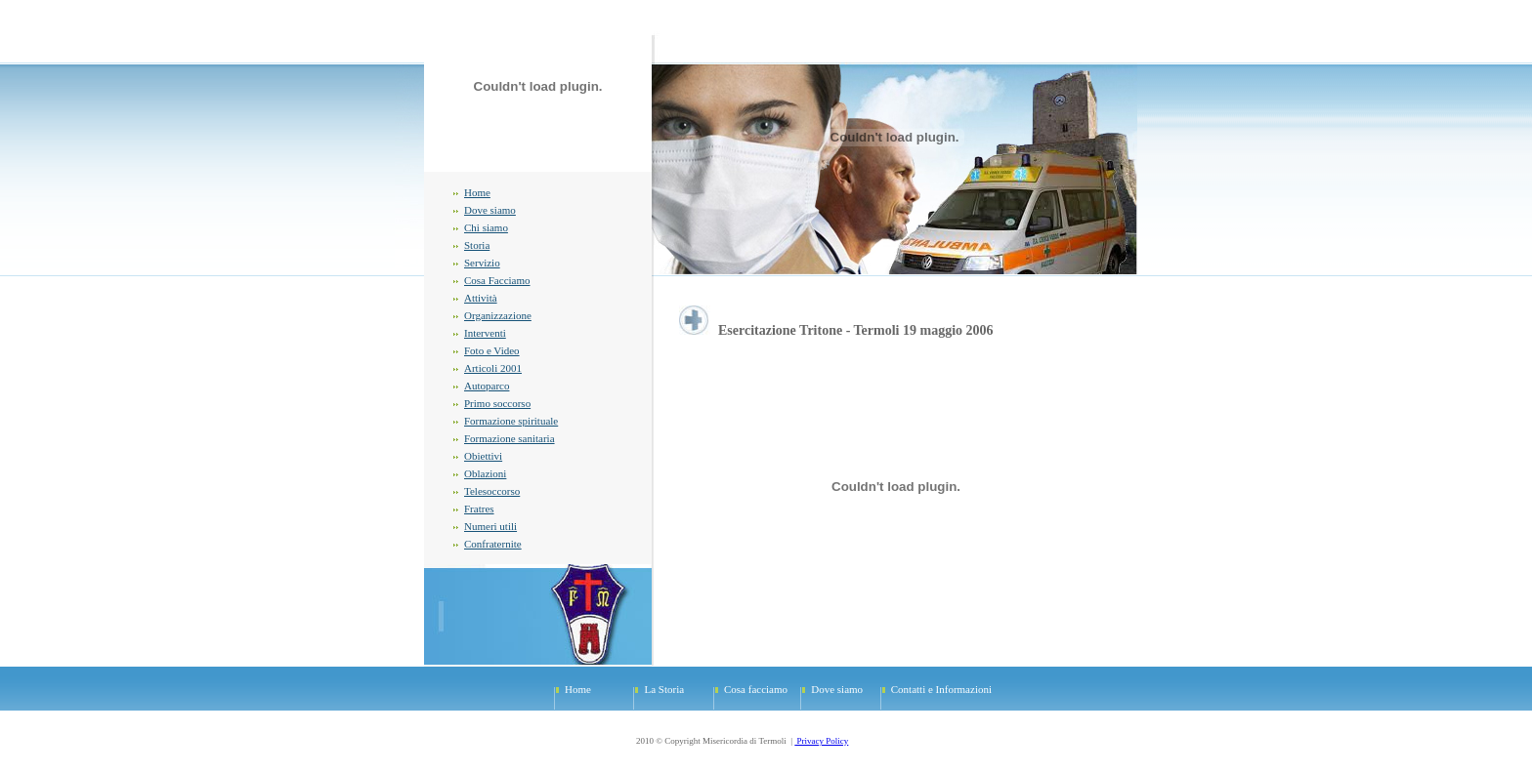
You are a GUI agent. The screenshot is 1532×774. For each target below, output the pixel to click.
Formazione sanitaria (509, 438)
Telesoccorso (492, 491)
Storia (476, 245)
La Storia (664, 689)
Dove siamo (490, 210)
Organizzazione (498, 315)
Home (477, 192)
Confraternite (493, 544)
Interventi (485, 333)
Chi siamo (486, 227)
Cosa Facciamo (497, 280)
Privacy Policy (821, 741)
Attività (480, 298)
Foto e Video (492, 350)
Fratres (479, 508)
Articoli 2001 (493, 368)
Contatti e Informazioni (941, 689)
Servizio (482, 262)
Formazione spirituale (511, 421)
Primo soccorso (497, 403)
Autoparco (486, 385)
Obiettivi (483, 456)
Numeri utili (490, 526)
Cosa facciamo (755, 689)
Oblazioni (485, 473)
